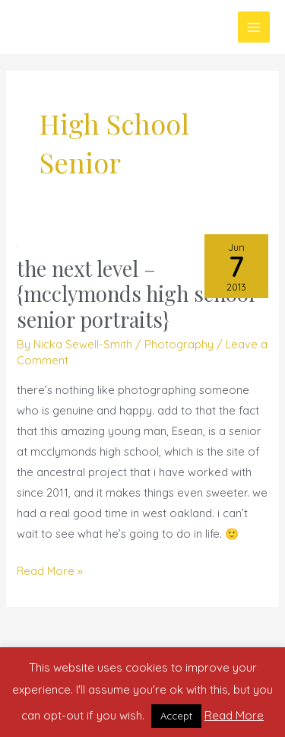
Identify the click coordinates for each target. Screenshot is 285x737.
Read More (234, 715)
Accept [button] (176, 716)
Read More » (50, 569)
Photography (179, 344)
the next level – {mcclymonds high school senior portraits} (136, 293)
